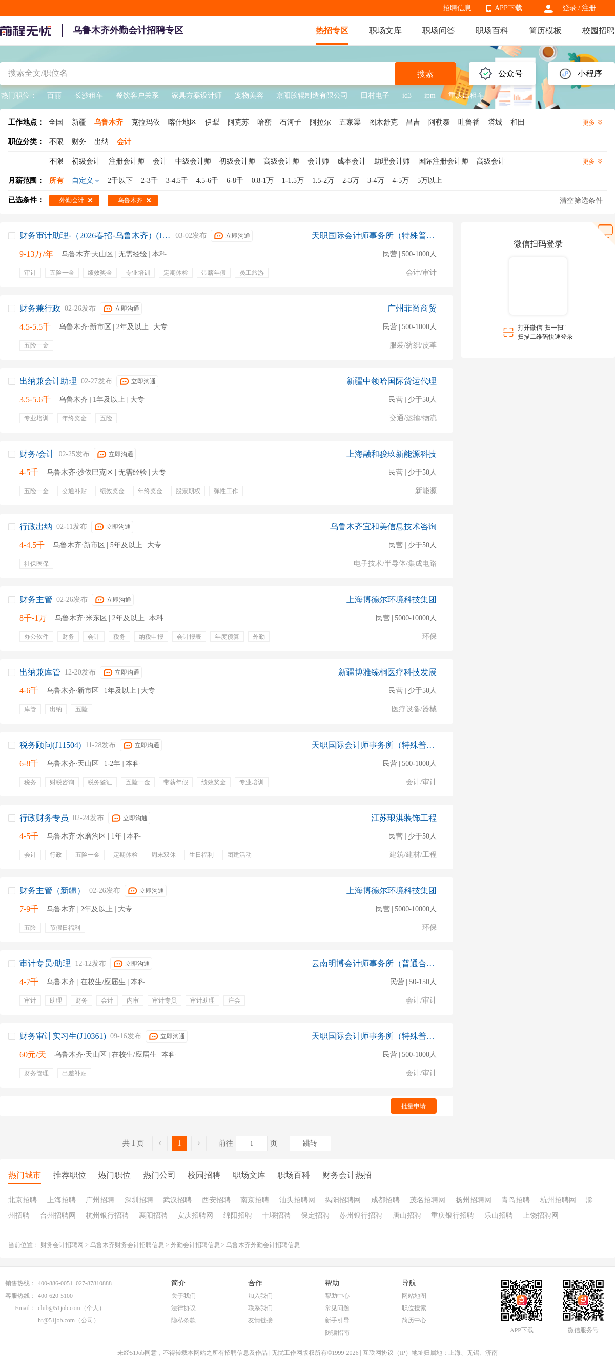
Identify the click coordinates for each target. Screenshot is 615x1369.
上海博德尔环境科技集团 (391, 599)
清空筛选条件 (581, 201)
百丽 (54, 95)
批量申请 (413, 1106)
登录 (569, 8)
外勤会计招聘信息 (195, 1245)
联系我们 (260, 1308)
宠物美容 (249, 95)
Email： (25, 1308)
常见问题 (337, 1308)
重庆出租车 (466, 95)
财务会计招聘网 (62, 1245)
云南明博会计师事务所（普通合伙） (374, 963)
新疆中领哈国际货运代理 (391, 381)
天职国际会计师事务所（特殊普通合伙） (374, 235)
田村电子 (375, 95)
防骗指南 (337, 1332)
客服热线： (20, 1295)
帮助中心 (337, 1295)
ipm (430, 95)
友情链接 (260, 1320)
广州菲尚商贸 (412, 308)
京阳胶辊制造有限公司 (312, 95)
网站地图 (414, 1295)
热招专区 (332, 30)
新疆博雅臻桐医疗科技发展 (387, 672)
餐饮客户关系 (137, 95)
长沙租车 (88, 95)
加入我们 (260, 1295)
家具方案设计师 (197, 95)
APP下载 (508, 8)
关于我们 (183, 1295)
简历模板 (545, 30)
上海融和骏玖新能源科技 (391, 453)
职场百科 (492, 30)
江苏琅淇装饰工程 (404, 817)
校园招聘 (598, 30)
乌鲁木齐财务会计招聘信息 (127, 1245)
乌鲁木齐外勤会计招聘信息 (263, 1245)
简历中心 (414, 1320)
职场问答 (438, 30)
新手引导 (337, 1320)
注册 (589, 8)
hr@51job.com (56, 1320)
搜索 (425, 74)
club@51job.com (59, 1308)
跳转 (310, 1143)
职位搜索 (414, 1308)
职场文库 (385, 30)
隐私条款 (183, 1320)
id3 (407, 95)
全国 (56, 122)
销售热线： (20, 1283)
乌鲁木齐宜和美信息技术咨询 (383, 526)
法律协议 (183, 1308)
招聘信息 (457, 8)
